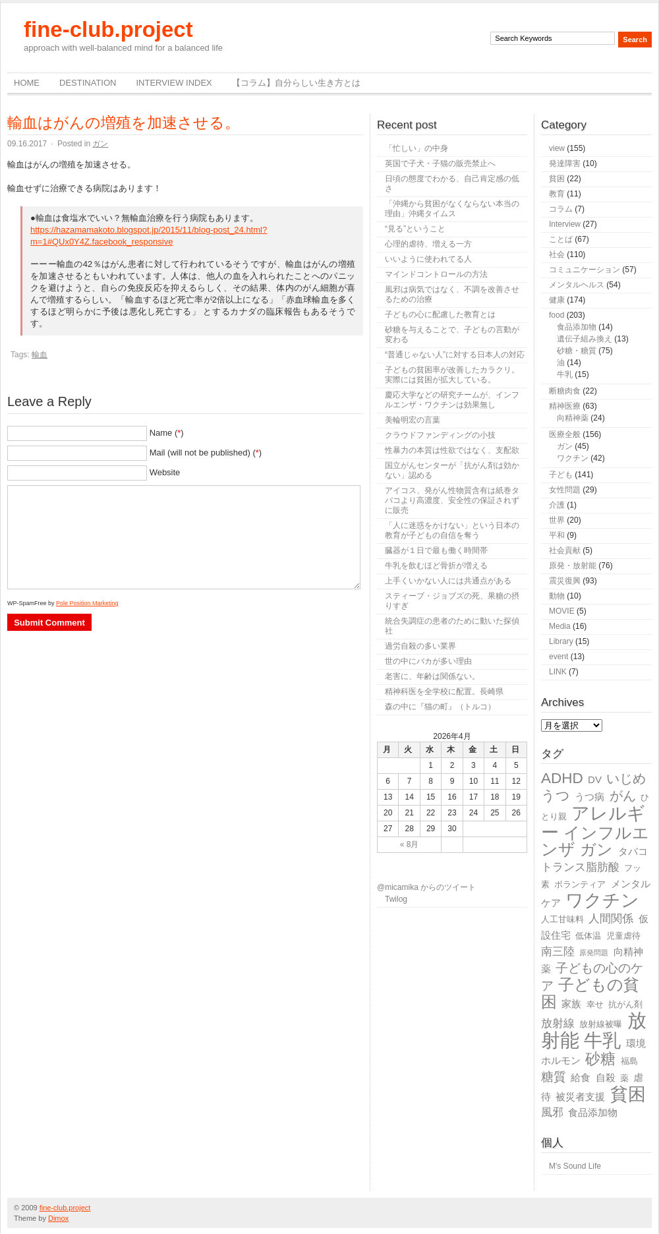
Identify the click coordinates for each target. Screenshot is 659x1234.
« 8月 (409, 844)
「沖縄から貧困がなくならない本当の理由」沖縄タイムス (452, 208)
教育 (557, 193)
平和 (557, 535)
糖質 (553, 1077)
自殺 (606, 1077)
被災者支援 (580, 1096)
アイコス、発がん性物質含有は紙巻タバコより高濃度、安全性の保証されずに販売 (452, 500)
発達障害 (565, 163)
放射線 (558, 1023)
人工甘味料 (562, 919)
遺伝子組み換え (584, 338)
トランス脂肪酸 (580, 867)
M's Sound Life (575, 1166)
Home (27, 83)
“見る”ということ (415, 228)
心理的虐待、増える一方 (428, 244)
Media (560, 626)
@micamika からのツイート (426, 887)
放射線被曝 (600, 1024)
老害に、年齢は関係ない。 (432, 676)
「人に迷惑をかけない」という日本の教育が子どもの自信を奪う (452, 530)
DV (595, 779)
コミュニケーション (584, 269)
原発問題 (593, 952)
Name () (167, 433)
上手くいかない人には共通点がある (448, 580)
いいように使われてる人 (428, 259)
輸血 (39, 354)
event (558, 656)
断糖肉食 (565, 391)
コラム (561, 209)
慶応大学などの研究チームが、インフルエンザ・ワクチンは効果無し (452, 399)
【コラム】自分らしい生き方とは (296, 83)
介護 (557, 505)
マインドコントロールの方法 (436, 274)
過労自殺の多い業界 (420, 646)
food (556, 315)
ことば (561, 239)
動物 (557, 596)
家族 (571, 1003)
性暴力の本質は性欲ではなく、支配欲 (452, 450)
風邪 (552, 1112)
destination (87, 83)
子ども (561, 474)
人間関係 (610, 918)
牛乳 (565, 374)
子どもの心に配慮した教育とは (440, 314)
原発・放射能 (572, 565)
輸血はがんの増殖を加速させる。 (123, 122)
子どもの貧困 (590, 993)
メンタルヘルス (576, 284)
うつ (555, 796)
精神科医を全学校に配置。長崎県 (444, 691)
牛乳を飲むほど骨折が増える (436, 565)
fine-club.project (108, 29)
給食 (580, 1077)
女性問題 (565, 489)
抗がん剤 (625, 1004)
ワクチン (572, 458)
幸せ (595, 1004)
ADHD (562, 778)
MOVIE (562, 611)
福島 (629, 1061)
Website (165, 472)
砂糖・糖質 (576, 350)
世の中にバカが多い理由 (428, 661)
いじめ (626, 778)
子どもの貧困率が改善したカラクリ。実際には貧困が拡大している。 (452, 374)
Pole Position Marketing (87, 603)
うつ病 (589, 796)
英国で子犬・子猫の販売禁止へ (440, 163)
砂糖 (600, 1059)
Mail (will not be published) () (206, 452)
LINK (558, 671)
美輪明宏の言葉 (412, 420)
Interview (565, 224)
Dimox (58, 1218)
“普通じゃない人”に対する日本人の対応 (455, 354)
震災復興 (565, 580)
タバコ (633, 851)
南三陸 (558, 951)
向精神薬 (572, 418)
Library (561, 641)
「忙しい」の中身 (416, 148)
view (557, 148)
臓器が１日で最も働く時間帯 (436, 550)
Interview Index (174, 83)
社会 (557, 254)
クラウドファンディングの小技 (440, 435)
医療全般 (565, 434)
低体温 (588, 936)
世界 (557, 520)
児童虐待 (623, 936)
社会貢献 (565, 550)
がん (623, 795)
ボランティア (580, 884)
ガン (100, 143)
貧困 (557, 178)
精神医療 (565, 406)
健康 (557, 300)
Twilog (396, 899)
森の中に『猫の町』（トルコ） (440, 706)
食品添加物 (576, 327)
